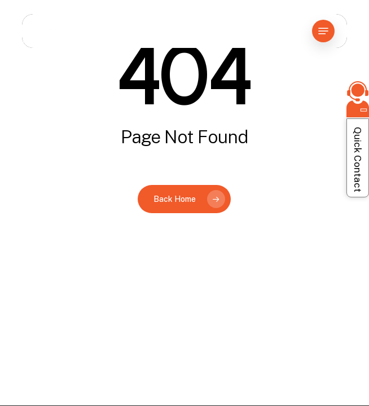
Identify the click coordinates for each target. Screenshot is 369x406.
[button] (323, 31)
